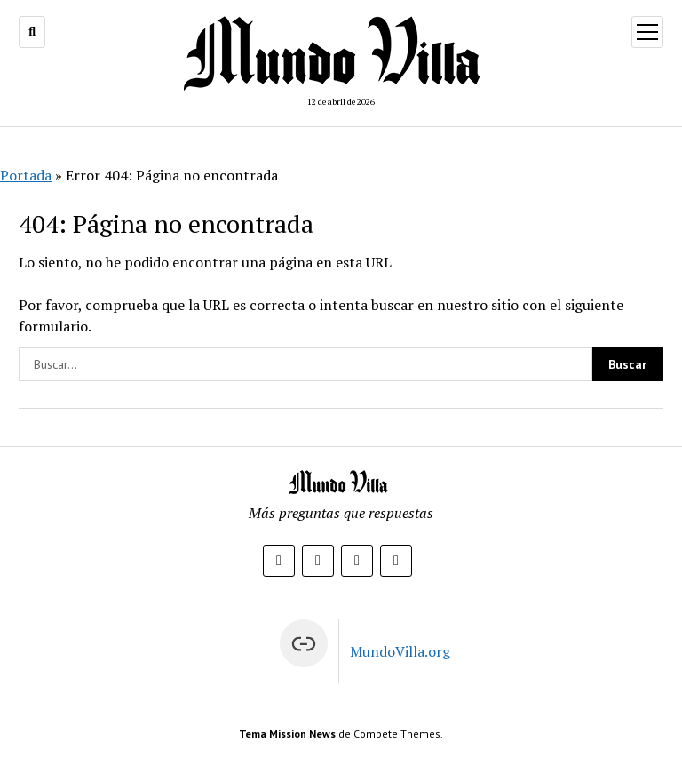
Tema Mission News (287, 733)
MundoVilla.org (400, 651)
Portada (26, 175)
